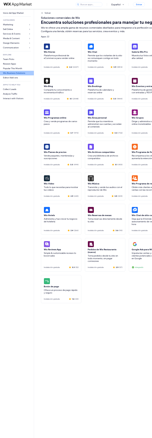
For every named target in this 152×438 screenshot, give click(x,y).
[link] (17, 13)
